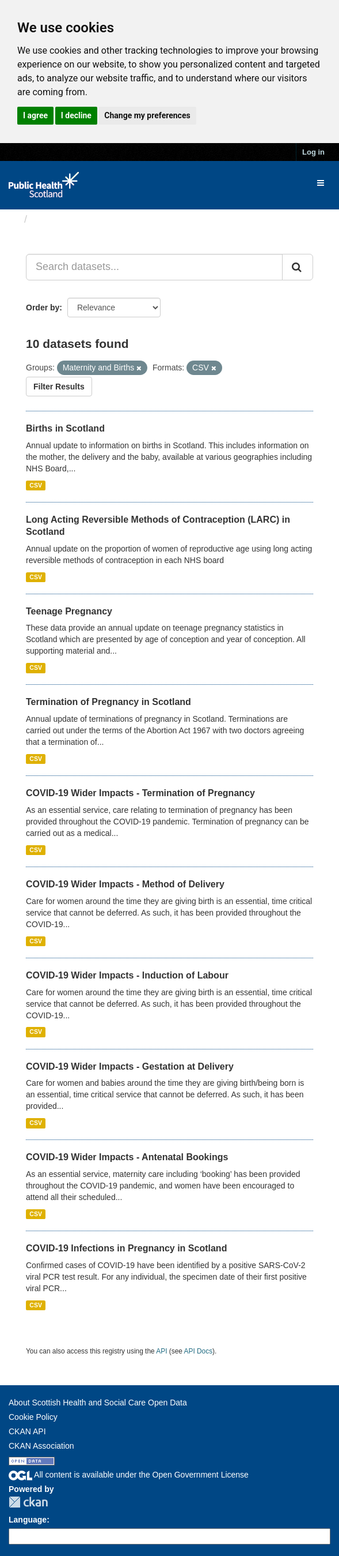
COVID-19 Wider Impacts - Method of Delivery (125, 884)
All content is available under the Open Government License (129, 1474)
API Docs (198, 1351)
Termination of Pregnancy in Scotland (108, 702)
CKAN (28, 1502)
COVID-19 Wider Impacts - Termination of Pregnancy (140, 793)
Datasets (54, 219)
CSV (35, 485)
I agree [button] (35, 115)
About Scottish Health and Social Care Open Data (98, 1402)
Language (28, 1519)
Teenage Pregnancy (69, 611)
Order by (42, 307)
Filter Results (59, 386)
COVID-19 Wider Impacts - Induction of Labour (127, 975)
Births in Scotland (65, 428)
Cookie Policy (33, 1417)
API (161, 1351)
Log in (313, 152)
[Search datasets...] (154, 267)
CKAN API (27, 1431)
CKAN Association (41, 1445)
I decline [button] (76, 115)
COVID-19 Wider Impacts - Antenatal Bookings (127, 1157)
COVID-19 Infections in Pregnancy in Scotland (126, 1248)
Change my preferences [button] (147, 115)
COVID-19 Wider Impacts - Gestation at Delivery (130, 1066)
